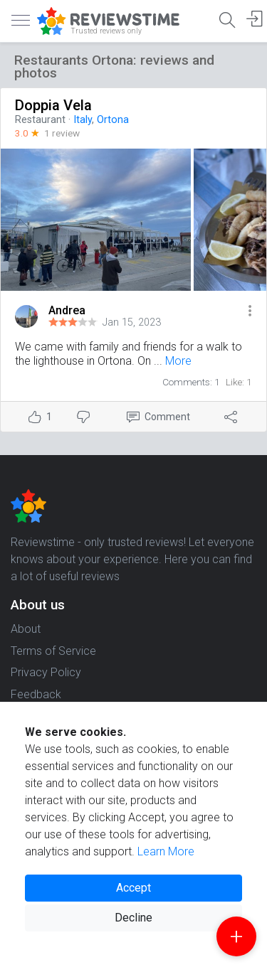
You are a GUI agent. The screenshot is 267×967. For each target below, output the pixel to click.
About (26, 629)
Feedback (36, 694)
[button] (250, 312)
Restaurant (40, 120)
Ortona (113, 120)
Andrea (66, 310)
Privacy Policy (46, 672)
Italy (82, 120)
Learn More (165, 851)
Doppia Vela (53, 105)
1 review (62, 133)
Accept (133, 887)
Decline (133, 917)
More (178, 361)
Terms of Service (53, 651)
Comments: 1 (191, 382)
